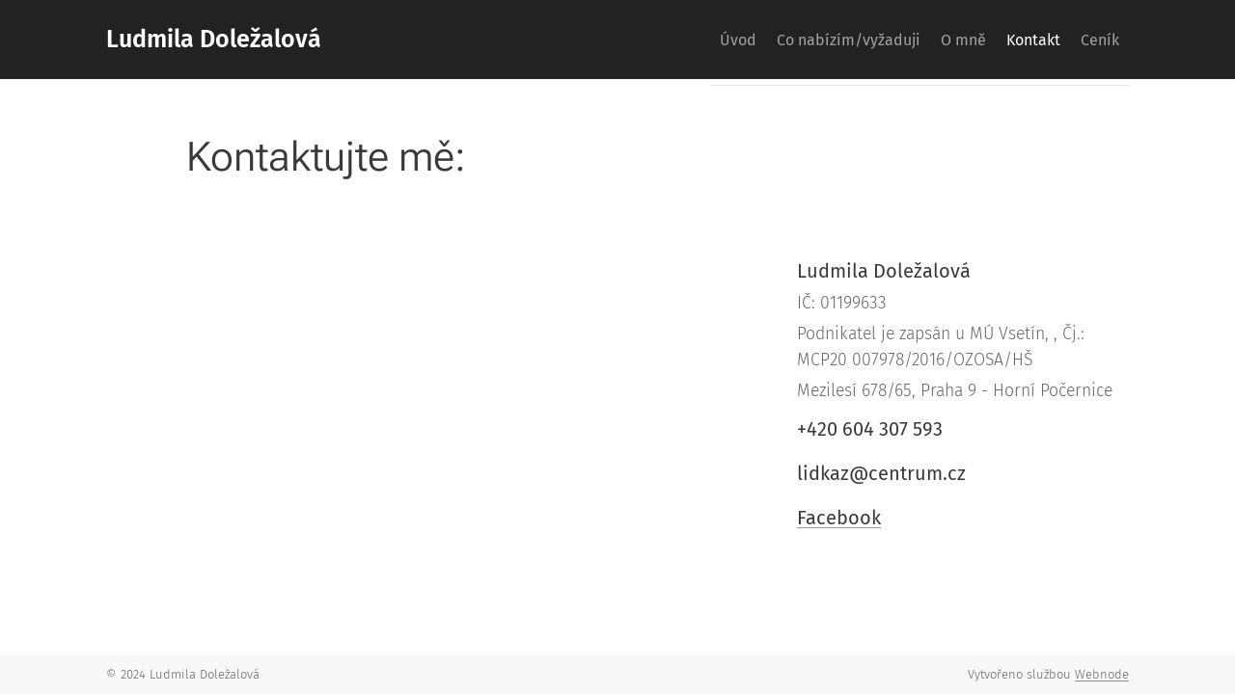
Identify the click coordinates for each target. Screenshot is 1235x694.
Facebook (839, 516)
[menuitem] (672, 39)
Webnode (1102, 674)
